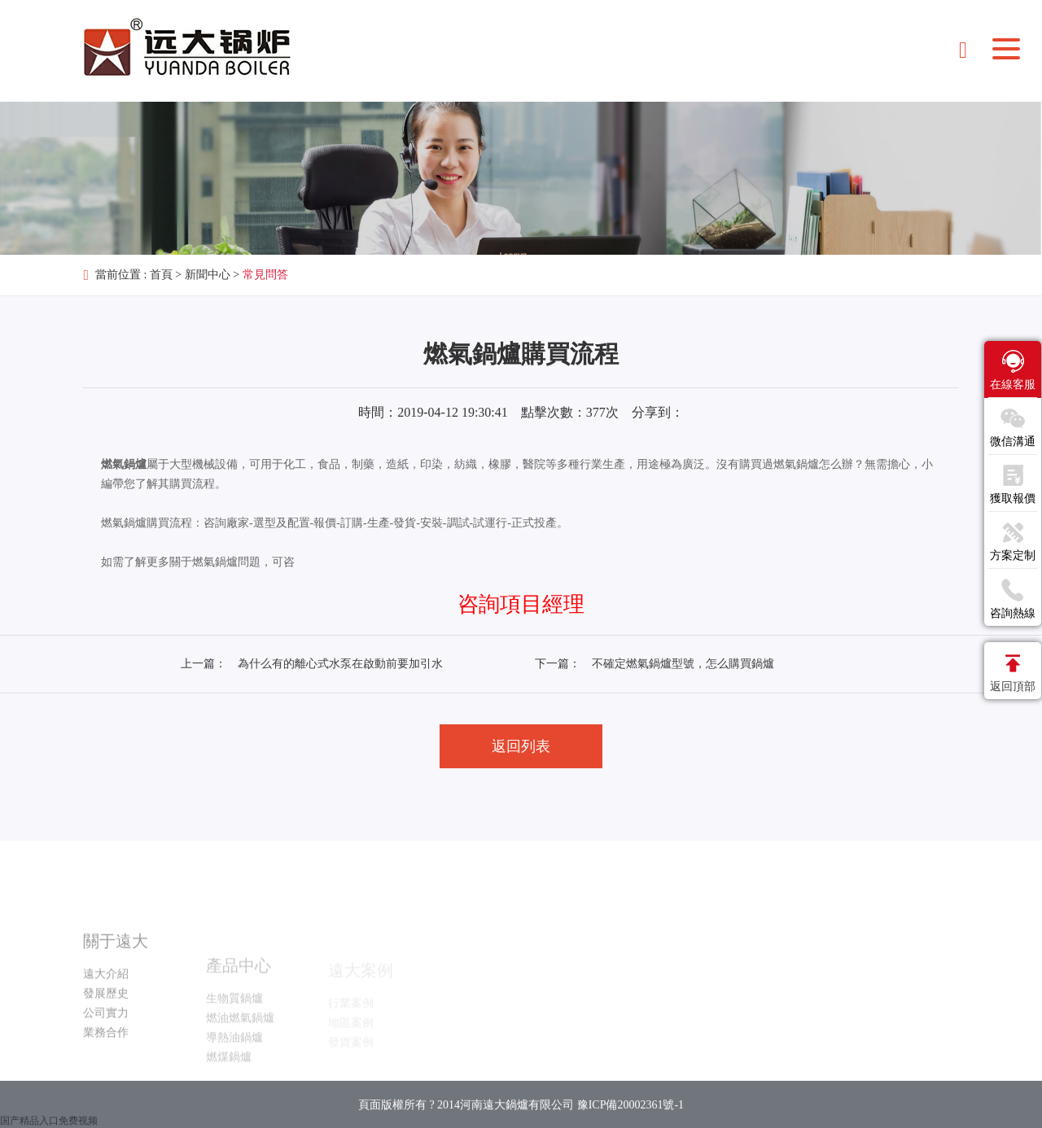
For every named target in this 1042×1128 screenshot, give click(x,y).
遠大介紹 (106, 1003)
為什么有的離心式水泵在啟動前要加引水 (340, 664)
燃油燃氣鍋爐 (240, 1044)
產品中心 (238, 991)
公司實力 (106, 1042)
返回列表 (521, 746)
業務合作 (106, 1062)
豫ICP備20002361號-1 (630, 1115)
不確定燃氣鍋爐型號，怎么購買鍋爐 (683, 664)
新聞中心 (207, 275)
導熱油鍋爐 (234, 1063)
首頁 (161, 275)
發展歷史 (106, 1023)
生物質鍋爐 (234, 1024)
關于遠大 (115, 970)
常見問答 (265, 275)
